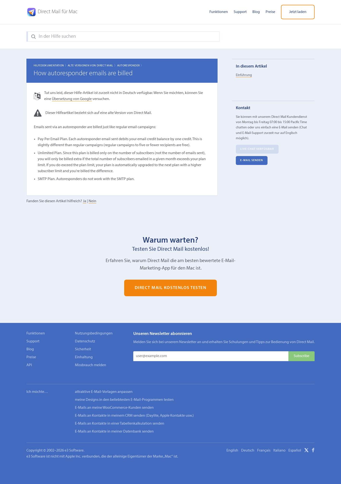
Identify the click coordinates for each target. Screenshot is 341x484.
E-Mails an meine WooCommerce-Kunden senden (114, 401)
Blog (256, 12)
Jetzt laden (297, 12)
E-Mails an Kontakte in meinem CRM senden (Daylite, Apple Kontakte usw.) (134, 409)
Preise (270, 12)
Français (263, 444)
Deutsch (247, 444)
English (232, 444)
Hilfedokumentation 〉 (51, 65)
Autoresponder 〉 (130, 65)
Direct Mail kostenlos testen (171, 288)
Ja (84, 201)
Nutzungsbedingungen (94, 333)
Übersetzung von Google (72, 99)
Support (240, 12)
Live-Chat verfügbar (257, 149)
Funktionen (218, 12)
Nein (92, 201)
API (29, 365)
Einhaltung (84, 357)
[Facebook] (313, 444)
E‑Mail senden (251, 160)
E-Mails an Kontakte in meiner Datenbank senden (114, 425)
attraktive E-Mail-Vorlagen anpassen (104, 385)
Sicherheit (83, 349)
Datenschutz (85, 341)
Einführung (244, 75)
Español (294, 444)
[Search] (33, 37)
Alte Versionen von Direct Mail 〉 (92, 65)
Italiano (279, 444)
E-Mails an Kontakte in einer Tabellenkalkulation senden (119, 417)
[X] (306, 444)
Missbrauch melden (90, 365)
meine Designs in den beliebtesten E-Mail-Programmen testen (124, 393)
